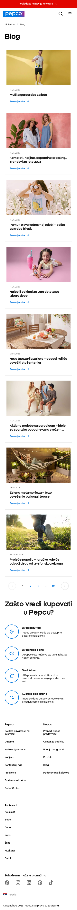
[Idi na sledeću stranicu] (65, 586)
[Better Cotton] (12, 787)
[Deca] (8, 827)
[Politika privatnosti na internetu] (19, 732)
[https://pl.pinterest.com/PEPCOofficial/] (41, 882)
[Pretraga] (60, 14)
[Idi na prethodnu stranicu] (12, 586)
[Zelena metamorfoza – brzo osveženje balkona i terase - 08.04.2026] (38, 478)
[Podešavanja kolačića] (56, 772)
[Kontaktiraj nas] (13, 764)
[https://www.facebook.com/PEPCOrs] (8, 882)
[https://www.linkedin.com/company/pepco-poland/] (30, 882)
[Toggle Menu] (70, 14)
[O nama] (9, 741)
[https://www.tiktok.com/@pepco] (52, 882)
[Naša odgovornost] (15, 749)
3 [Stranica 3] (38, 586)
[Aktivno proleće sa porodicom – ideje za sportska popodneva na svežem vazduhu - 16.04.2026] (38, 411)
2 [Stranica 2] (30, 586)
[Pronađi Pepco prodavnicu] (57, 732)
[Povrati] (47, 756)
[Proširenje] (10, 772)
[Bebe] (8, 819)
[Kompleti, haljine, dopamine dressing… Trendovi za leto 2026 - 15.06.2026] (38, 143)
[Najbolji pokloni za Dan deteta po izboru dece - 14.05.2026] (38, 277)
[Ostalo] (8, 858)
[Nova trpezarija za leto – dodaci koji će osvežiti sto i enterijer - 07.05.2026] (38, 344)
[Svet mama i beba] (15, 780)
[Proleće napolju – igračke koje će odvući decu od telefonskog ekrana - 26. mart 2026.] (38, 545)
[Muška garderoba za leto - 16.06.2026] (38, 78)
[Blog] (46, 764)
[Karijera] (9, 756)
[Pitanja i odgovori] (53, 749)
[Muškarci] (10, 850)
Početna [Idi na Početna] (9, 24)
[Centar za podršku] (53, 741)
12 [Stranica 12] (53, 586)
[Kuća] (8, 834)
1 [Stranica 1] (23, 586)
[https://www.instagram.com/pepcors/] (19, 882)
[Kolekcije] (10, 811)
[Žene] (7, 842)
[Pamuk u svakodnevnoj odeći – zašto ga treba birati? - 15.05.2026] (38, 210)
